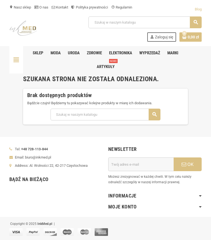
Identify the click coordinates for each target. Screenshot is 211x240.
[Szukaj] (144, 22)
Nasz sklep (20, 7)
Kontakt (60, 7)
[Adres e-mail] (141, 164)
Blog (198, 9)
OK (188, 164)
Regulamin (121, 7)
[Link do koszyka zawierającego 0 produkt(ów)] (190, 37)
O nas (41, 7)
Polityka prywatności (89, 7)
